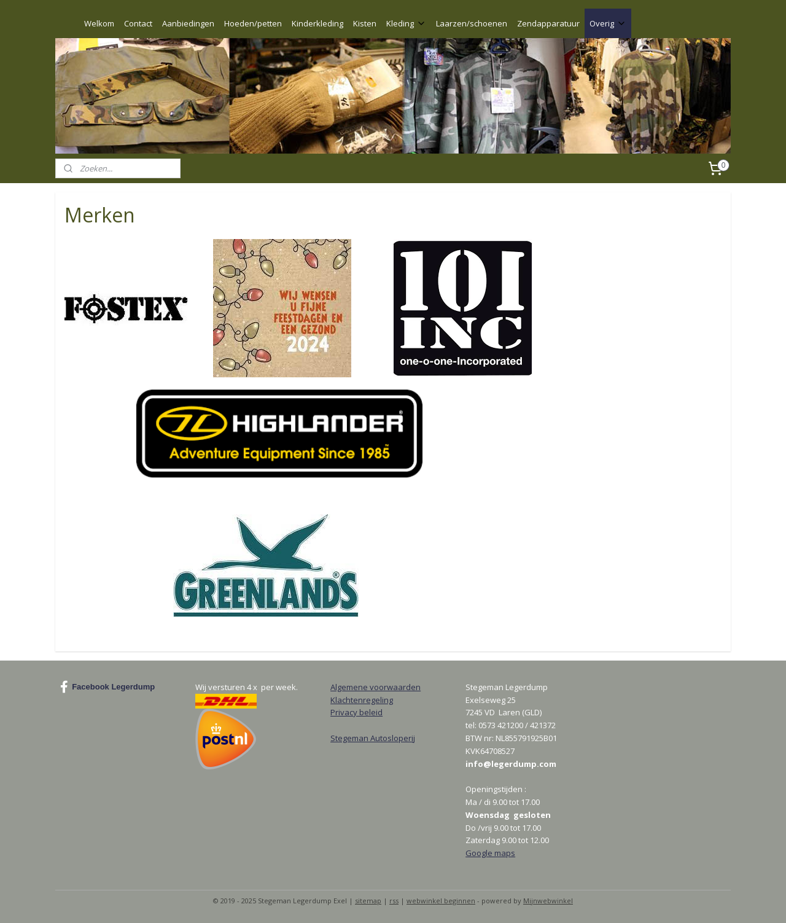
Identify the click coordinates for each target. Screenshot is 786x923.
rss (394, 900)
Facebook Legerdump (107, 687)
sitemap (368, 900)
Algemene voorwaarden (375, 687)
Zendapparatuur (548, 23)
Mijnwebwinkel (548, 900)
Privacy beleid (356, 712)
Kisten (364, 23)
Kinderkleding (317, 23)
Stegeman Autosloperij (372, 738)
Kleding (406, 23)
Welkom (99, 23)
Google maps (490, 852)
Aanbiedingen (188, 23)
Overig (608, 23)
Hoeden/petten (253, 23)
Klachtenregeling (361, 699)
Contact (138, 23)
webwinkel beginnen (441, 900)
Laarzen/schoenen (471, 23)
